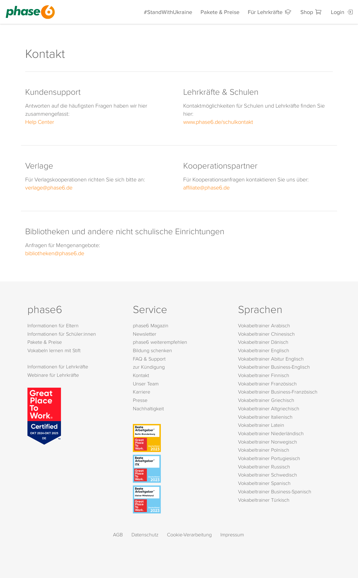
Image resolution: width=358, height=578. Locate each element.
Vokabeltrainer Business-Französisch (277, 391)
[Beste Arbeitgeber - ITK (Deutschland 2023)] (180, 469)
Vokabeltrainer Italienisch (265, 416)
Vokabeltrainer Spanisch (264, 483)
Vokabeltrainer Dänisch (263, 341)
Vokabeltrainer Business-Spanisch (274, 491)
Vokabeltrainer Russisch (264, 466)
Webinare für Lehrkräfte (53, 374)
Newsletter (144, 333)
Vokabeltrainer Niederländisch (271, 433)
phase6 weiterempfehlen (160, 341)
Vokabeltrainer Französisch (267, 383)
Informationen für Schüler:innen (61, 333)
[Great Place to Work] (44, 415)
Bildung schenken (152, 350)
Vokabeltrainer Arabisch (264, 325)
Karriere (141, 391)
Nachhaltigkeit (148, 408)
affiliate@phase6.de (206, 187)
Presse (140, 400)
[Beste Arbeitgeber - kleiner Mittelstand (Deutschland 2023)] (180, 499)
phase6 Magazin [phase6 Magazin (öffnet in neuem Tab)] (150, 325)
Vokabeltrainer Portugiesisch (269, 458)
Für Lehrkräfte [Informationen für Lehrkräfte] (270, 12)
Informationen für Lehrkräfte (57, 366)
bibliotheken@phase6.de (54, 253)
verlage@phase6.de (48, 187)
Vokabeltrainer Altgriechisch (268, 408)
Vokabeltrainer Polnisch (263, 449)
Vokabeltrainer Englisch (263, 350)
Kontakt (141, 375)
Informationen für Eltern (53, 325)
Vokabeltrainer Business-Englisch (274, 366)
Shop (311, 12)
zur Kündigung (149, 366)
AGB (118, 534)
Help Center (39, 121)
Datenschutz (144, 534)
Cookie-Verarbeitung (189, 534)
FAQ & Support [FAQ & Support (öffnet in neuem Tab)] (149, 358)
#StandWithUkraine (168, 12)
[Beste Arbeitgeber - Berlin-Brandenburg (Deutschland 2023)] (180, 438)
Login (342, 12)
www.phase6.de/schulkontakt (218, 121)
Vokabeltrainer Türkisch (263, 499)
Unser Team (146, 383)
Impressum (232, 534)
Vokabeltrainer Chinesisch (266, 333)
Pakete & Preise (220, 12)
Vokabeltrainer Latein (261, 424)
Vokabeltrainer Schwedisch (267, 474)
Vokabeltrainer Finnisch (263, 375)
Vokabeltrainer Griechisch (266, 400)
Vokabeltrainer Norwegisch (267, 441)
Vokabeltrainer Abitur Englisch (271, 358)
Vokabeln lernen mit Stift (54, 350)
